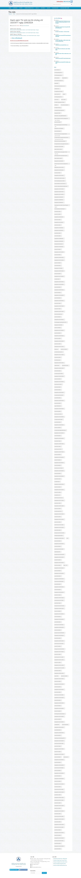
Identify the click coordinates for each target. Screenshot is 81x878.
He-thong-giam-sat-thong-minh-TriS (60, 322)
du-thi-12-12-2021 (57, 214)
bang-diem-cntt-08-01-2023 (59, 368)
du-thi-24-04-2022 (57, 273)
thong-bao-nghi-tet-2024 (59, 535)
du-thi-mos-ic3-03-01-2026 (59, 816)
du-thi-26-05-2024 (57, 576)
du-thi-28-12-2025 (57, 813)
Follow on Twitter (14, 869)
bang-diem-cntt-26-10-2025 (59, 792)
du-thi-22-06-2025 (57, 735)
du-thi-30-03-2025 (57, 700)
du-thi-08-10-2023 (57, 478)
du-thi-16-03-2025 (57, 692)
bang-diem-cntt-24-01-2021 (59, 175)
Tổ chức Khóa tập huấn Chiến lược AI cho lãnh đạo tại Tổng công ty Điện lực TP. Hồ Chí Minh (62, 22)
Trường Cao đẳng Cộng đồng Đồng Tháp (60, 865)
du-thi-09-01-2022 (57, 233)
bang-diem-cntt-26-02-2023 (59, 376)
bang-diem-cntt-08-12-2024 (59, 673)
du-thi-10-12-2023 (57, 508)
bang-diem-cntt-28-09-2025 (59, 778)
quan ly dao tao (57, 94)
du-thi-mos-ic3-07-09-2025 (59, 767)
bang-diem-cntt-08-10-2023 (59, 484)
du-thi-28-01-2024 (57, 530)
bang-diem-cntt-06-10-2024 (59, 640)
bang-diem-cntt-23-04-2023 (59, 408)
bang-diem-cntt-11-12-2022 (59, 354)
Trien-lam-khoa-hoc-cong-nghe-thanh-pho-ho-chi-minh (61, 134)
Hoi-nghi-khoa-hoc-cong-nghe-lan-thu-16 (61, 143)
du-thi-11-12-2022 (64, 349)
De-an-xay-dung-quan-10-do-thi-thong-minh (61, 125)
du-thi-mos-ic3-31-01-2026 (59, 827)
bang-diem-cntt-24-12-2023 (59, 519)
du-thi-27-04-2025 (57, 711)
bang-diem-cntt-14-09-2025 (59, 773)
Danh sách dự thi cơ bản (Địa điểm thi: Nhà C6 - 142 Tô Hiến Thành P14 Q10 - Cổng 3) (24, 29)
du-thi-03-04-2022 (57, 265)
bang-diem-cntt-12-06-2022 (59, 295)
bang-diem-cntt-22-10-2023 (59, 489)
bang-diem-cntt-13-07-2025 (59, 748)
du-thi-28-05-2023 (57, 422)
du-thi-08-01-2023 (65, 365)
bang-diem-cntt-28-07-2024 (59, 608)
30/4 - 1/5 (65, 565)
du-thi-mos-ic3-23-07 (58, 449)
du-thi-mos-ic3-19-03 (58, 384)
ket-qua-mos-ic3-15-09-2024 (59, 632)
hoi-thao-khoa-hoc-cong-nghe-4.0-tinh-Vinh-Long (61, 152)
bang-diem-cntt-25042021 (59, 197)
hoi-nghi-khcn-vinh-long (58, 91)
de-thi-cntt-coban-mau (58, 314)
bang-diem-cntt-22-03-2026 (59, 846)
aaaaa (64, 94)
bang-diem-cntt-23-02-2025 (59, 689)
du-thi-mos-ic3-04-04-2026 (59, 840)
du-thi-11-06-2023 (57, 427)
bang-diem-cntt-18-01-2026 (59, 824)
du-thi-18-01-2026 (57, 821)
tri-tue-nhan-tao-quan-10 (59, 80)
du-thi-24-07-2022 (57, 308)
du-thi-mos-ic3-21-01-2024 (59, 524)
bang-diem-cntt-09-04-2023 (59, 400)
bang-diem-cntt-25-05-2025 (59, 727)
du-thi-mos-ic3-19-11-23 (58, 497)
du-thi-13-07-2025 (57, 746)
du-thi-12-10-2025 (57, 781)
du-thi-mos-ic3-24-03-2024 (59, 549)
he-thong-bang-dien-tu (58, 72)
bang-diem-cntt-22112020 (59, 146)
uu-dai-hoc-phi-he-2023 (58, 419)
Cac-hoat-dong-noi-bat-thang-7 (60, 208)
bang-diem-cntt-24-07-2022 (59, 311)
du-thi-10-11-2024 (57, 654)
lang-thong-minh (57, 551)
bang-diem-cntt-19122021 (59, 227)
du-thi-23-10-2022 (57, 338)
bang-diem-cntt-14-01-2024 (59, 527)
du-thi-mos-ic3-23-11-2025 (59, 800)
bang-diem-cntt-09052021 (59, 199)
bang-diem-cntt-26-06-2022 (59, 300)
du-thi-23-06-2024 (26, 25)
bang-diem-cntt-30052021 (59, 202)
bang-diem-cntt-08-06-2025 (59, 732)
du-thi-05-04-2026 (57, 843)
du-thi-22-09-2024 (57, 630)
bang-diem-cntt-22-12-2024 (59, 678)
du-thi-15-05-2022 (57, 122)
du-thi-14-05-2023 (57, 411)
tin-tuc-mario (63, 99)
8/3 (67, 538)
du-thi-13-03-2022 (57, 254)
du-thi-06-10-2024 (57, 638)
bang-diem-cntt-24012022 (59, 246)
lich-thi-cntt (56, 99)
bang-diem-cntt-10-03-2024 (59, 543)
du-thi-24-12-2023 (57, 516)
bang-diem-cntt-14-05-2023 (59, 416)
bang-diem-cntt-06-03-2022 (59, 257)
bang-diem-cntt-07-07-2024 (59, 597)
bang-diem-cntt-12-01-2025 (59, 684)
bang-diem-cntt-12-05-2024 (59, 573)
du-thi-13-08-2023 (57, 454)
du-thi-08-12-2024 (57, 670)
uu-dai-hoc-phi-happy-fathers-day (60, 430)
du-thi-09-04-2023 (57, 397)
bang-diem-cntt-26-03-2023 (59, 392)
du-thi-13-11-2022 (57, 343)
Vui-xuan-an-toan (57, 172)
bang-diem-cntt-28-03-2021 (59, 191)
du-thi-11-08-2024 (57, 611)
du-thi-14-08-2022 (57, 316)
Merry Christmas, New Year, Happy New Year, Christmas (61, 118)
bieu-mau (56, 349)
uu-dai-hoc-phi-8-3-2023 (58, 373)
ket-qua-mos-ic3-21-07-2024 (59, 605)
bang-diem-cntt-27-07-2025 (59, 754)
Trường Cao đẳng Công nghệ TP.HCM (59, 863)
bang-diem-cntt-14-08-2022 (59, 319)
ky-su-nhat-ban (57, 69)
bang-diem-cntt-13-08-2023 (59, 457)
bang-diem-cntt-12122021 (59, 222)
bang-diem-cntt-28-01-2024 (59, 538)
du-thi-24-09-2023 (57, 473)
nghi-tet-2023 (57, 365)
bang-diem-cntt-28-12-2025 (59, 819)
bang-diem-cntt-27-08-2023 (59, 462)
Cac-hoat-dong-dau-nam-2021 (60, 180)
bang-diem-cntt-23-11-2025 (59, 805)
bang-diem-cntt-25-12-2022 (59, 362)
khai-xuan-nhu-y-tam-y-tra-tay (59, 178)
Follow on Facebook (23, 869)
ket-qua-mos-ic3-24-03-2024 (59, 554)
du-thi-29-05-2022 (57, 287)
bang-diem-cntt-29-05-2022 (59, 289)
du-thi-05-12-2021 (57, 211)
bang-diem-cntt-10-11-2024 (59, 659)
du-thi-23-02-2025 (57, 686)
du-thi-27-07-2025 (57, 751)
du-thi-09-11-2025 (57, 794)
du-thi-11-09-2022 (57, 327)
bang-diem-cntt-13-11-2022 (59, 346)
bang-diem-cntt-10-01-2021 (59, 167)
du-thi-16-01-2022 (57, 235)
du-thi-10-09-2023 (57, 465)
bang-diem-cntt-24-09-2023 (59, 476)
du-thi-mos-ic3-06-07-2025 (59, 743)
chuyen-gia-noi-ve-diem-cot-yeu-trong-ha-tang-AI (61, 205)
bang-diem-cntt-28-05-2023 (59, 424)
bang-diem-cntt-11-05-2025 (59, 721)
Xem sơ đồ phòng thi (17, 38)
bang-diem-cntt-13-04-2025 (59, 708)
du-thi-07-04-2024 (57, 559)
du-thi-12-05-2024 (57, 570)
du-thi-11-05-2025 (57, 719)
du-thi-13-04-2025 (57, 705)
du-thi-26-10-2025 (57, 786)
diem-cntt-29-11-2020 (58, 149)
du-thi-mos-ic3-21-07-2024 (59, 600)
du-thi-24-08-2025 (57, 762)
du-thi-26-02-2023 (57, 370)
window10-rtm (57, 88)
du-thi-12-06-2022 (57, 292)
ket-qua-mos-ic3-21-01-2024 (59, 532)
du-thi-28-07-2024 (57, 603)
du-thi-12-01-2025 (57, 681)
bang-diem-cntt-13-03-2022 (59, 260)
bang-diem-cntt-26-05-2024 (59, 578)
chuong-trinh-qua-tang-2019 (59, 110)
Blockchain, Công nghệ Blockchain (60, 115)
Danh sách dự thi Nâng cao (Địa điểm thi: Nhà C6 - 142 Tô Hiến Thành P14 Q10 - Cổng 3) (25, 35)
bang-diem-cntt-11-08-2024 (59, 613)
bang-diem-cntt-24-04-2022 (59, 281)
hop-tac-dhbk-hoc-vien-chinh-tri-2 (60, 183)
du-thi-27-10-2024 (57, 646)
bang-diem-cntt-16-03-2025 (59, 697)
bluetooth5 (56, 83)
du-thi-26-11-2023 (57, 503)
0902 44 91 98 (67, 1)
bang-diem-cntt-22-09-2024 (59, 635)
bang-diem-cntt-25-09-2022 (59, 335)
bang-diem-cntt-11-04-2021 (59, 194)
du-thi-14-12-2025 (57, 808)
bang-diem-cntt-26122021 (59, 230)
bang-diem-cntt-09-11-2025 (59, 797)
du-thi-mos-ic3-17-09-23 (58, 468)
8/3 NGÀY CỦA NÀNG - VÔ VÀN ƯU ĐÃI (62, 31)
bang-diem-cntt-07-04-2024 (59, 562)
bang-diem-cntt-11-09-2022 (59, 330)
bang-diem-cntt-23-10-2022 (59, 341)
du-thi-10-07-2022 (57, 303)
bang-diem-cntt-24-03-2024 (59, 557)
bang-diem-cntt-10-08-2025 (59, 759)
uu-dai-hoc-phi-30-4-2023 (59, 395)
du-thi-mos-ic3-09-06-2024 (59, 581)
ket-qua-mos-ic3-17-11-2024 (59, 667)
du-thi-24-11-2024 (57, 662)
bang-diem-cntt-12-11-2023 (59, 500)
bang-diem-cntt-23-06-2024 (59, 592)
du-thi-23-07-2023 (57, 446)
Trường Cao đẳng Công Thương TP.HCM (60, 860)
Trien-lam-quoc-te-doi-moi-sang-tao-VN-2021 (61, 164)
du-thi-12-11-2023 (57, 492)
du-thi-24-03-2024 (57, 546)
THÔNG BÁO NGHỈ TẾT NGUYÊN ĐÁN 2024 (62, 58)
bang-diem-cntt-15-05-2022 (59, 284)
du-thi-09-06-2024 (57, 584)
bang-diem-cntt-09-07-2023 (59, 443)
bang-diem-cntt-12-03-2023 (59, 381)
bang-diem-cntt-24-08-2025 (59, 765)
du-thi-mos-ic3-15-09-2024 (59, 624)
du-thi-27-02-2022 (57, 249)
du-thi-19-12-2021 (57, 219)
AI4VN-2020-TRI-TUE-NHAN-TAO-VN (61, 155)
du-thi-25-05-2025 (65, 724)
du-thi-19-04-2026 (57, 848)
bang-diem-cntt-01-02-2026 (59, 832)
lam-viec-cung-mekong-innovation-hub (61, 186)
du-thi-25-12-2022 (57, 357)
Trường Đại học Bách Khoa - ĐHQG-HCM (60, 858)
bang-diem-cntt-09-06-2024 (59, 586)
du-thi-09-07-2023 (57, 441)
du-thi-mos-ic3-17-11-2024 (59, 657)
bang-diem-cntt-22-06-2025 (59, 740)
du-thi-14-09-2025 (57, 770)
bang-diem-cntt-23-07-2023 (59, 451)
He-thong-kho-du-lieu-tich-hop (59, 713)
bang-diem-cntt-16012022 (59, 241)
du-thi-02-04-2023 (57, 389)
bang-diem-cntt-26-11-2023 (59, 505)
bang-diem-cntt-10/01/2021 (59, 170)
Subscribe (44, 872)
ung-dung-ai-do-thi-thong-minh (60, 738)
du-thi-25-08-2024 (57, 616)
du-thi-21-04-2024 (57, 565)
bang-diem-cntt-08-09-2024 (59, 627)
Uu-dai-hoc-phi (57, 481)
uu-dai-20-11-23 (57, 495)
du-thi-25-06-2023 (57, 435)
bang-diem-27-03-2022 (58, 268)
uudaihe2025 (57, 724)
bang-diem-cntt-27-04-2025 (59, 716)
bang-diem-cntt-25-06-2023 (59, 438)
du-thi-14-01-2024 (57, 522)
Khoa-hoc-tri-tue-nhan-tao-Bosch (60, 141)
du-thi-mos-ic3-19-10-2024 (59, 643)
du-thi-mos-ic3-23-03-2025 (59, 694)
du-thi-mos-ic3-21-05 (58, 414)
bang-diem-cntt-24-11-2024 (59, 665)
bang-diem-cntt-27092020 (59, 128)
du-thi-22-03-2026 (57, 835)
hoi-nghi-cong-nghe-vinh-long (59, 102)
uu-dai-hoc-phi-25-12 (58, 511)
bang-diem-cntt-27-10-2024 (59, 651)
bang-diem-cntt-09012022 (59, 238)
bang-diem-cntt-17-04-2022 (59, 276)
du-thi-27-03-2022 (57, 262)
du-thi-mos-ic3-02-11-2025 (59, 789)
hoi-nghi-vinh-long (57, 107)
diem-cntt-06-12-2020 (58, 158)
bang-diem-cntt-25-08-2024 (59, 619)
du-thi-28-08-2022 (57, 131)
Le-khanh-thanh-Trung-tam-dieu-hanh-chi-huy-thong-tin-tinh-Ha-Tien (61, 137)
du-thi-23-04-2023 (57, 403)
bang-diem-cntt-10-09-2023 (59, 470)
